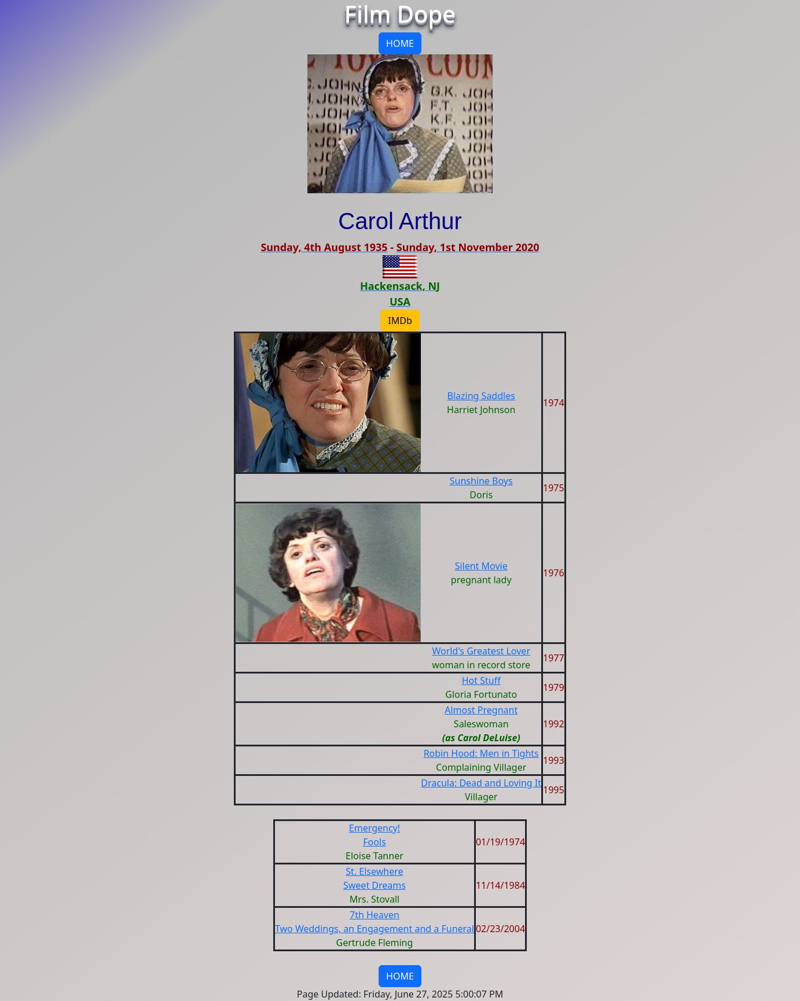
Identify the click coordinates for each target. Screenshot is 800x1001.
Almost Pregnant (481, 710)
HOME (400, 43)
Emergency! (374, 828)
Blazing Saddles (481, 395)
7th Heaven (374, 914)
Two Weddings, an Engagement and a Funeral (374, 928)
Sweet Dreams (374, 885)
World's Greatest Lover (481, 651)
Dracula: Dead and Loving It (481, 782)
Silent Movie (481, 566)
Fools (374, 842)
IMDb (400, 320)
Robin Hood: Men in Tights (481, 753)
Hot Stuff (481, 680)
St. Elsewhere (374, 871)
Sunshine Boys (481, 480)
